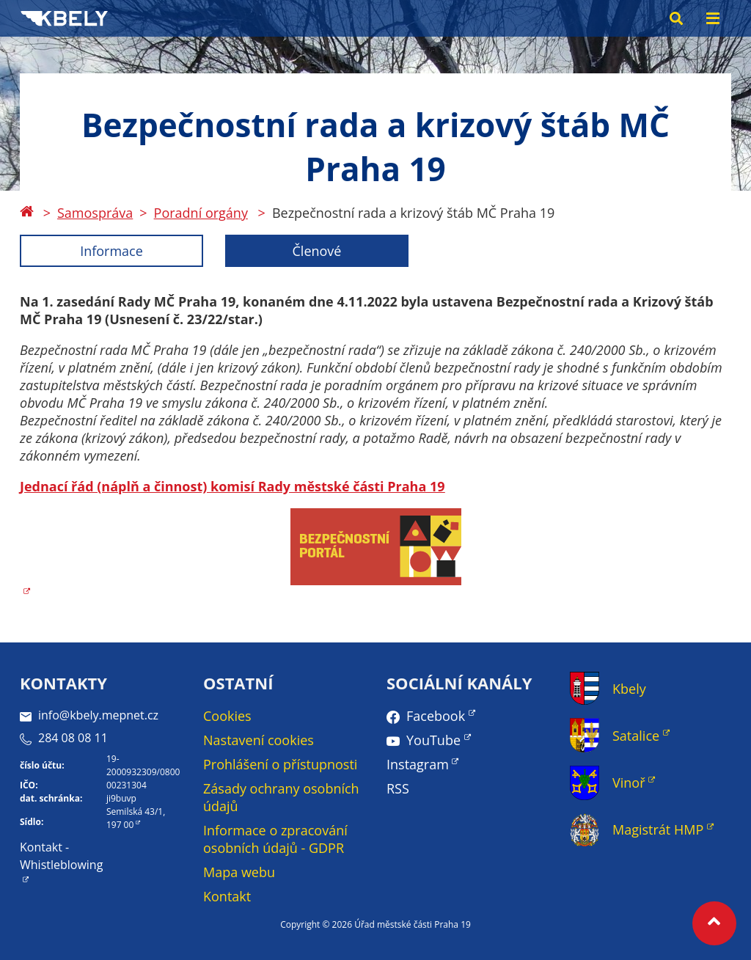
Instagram (418, 764)
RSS (398, 788)
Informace (111, 251)
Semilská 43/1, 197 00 (135, 818)
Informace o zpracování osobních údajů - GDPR (275, 839)
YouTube (433, 740)
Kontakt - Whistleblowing (61, 856)
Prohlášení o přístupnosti (280, 764)
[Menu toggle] (713, 18)
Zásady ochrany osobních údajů (281, 797)
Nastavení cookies (258, 740)
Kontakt (227, 896)
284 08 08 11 (64, 738)
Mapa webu (239, 872)
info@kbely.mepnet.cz (89, 715)
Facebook (435, 716)
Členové (317, 251)
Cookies (227, 716)
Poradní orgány (201, 212)
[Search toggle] (676, 18)
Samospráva (95, 212)
